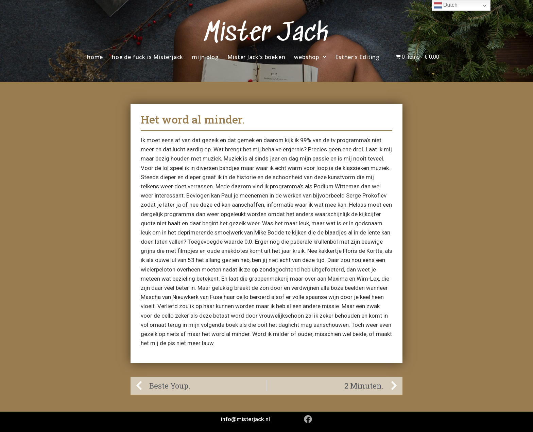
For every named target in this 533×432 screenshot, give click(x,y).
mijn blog (205, 57)
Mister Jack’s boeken (256, 57)
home (95, 57)
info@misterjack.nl (245, 419)
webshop (310, 57)
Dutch (446, 5)
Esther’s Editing (357, 57)
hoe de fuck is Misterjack (147, 57)
